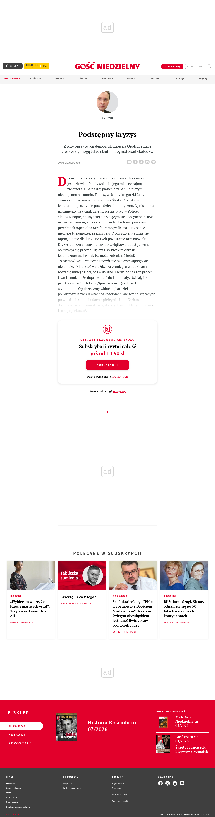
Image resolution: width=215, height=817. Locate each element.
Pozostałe (16, 743)
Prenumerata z (32, 66)
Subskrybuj (107, 365)
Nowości (16, 726)
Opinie (155, 78)
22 (130, 161)
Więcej (203, 78)
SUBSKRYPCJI (119, 376)
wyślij (154, 161)
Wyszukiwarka (209, 66)
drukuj (148, 161)
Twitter (142, 161)
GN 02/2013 (107, 118)
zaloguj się (195, 66)
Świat (83, 78)
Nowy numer (12, 78)
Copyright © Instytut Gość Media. (172, 814)
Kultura (107, 78)
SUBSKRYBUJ (172, 66)
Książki (16, 734)
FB (136, 161)
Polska (59, 78)
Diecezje (179, 78)
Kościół (35, 78)
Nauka (131, 78)
